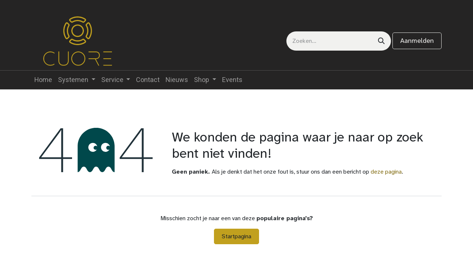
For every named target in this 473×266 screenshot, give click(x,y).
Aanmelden (417, 40)
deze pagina (386, 171)
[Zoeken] (381, 41)
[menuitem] (43, 80)
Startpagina (236, 236)
